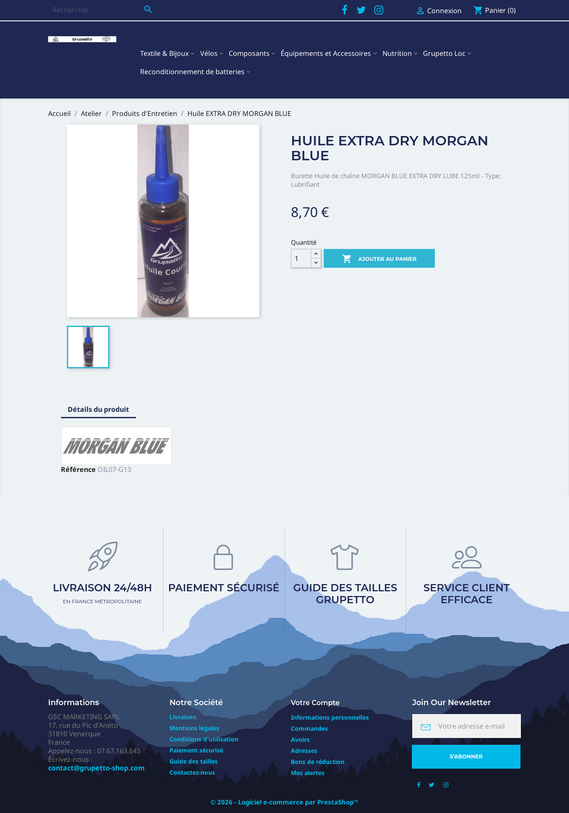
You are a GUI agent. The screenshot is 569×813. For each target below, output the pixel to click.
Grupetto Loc (444, 53)
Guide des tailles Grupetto (345, 594)
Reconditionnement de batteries (192, 71)
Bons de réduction (318, 762)
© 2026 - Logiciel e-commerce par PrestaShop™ (284, 802)
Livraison (183, 717)
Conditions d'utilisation (204, 739)
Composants (249, 53)
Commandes (309, 728)
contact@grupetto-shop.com (96, 767)
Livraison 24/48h (102, 593)
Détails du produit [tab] (98, 409)
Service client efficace (466, 594)
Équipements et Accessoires (326, 53)
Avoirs (300, 739)
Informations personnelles (330, 717)
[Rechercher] (102, 9)
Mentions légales (194, 728)
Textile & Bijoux (164, 53)
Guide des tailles (194, 761)
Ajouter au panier (379, 259)
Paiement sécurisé (223, 588)
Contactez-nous (192, 772)
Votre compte (315, 703)
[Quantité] (301, 258)
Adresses (304, 750)
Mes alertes (308, 773)
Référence (78, 469)
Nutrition (397, 53)
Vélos (209, 53)
